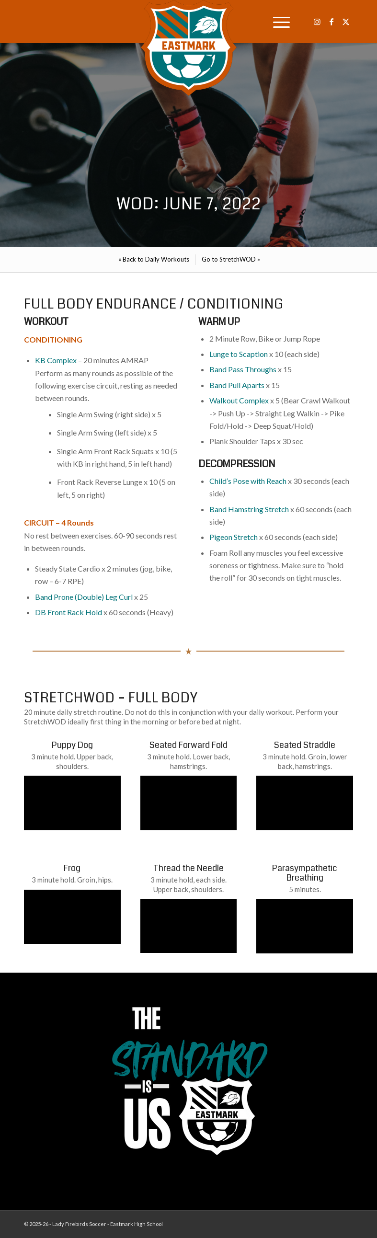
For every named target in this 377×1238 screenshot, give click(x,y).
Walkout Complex (239, 400)
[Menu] (276, 21)
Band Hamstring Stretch (249, 509)
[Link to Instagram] (317, 21)
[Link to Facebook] (331, 21)
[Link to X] (346, 21)
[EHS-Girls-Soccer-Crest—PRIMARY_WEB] (189, 48)
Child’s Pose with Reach (247, 480)
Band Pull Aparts (236, 385)
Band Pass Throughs (242, 369)
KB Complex (56, 360)
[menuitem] (276, 21)
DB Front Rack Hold (68, 612)
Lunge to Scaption (238, 353)
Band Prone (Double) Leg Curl (84, 596)
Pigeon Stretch (233, 536)
